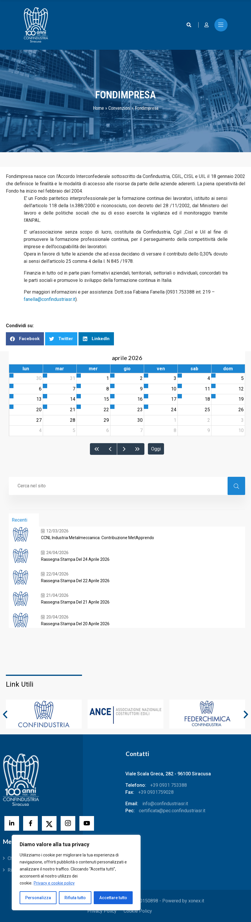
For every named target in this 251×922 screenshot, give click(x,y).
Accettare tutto (113, 897)
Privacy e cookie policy (54, 883)
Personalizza (38, 897)
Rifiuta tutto (75, 897)
